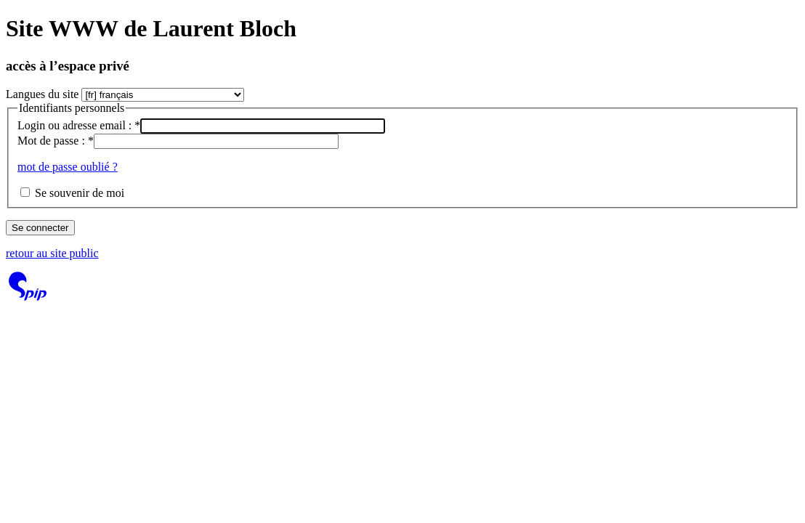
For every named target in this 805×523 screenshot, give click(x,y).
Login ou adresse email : (78, 125)
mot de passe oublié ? (67, 167)
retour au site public (52, 253)
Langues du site (42, 94)
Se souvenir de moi (79, 193)
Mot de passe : (55, 140)
